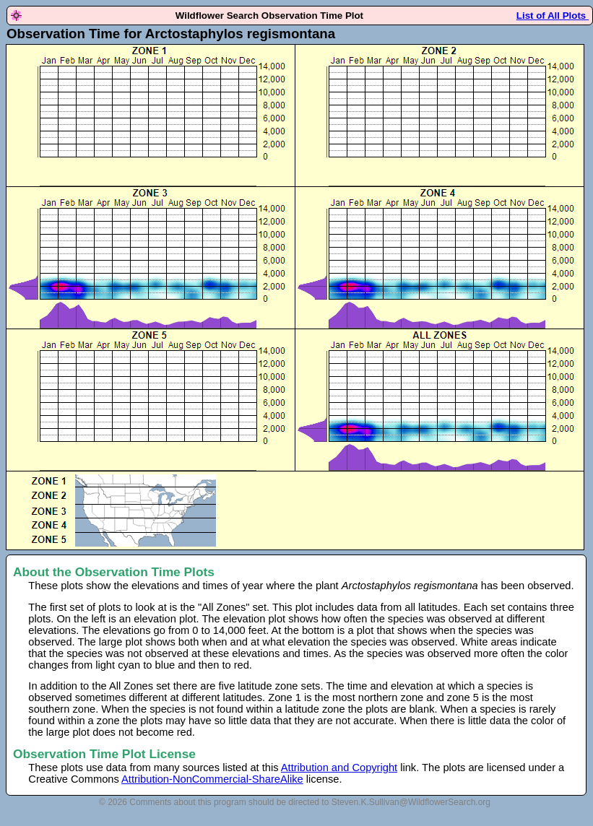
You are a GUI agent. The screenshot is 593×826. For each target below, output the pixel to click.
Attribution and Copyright (339, 767)
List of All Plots (552, 15)
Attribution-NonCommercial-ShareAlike (212, 779)
